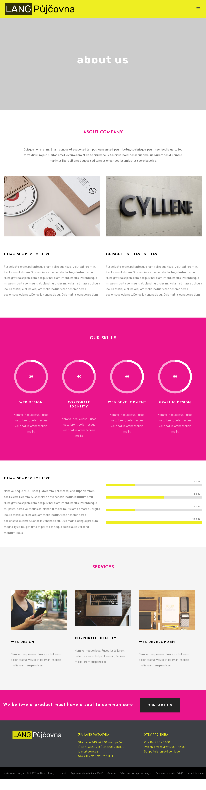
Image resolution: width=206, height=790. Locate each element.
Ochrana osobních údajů (169, 773)
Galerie (111, 773)
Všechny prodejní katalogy (135, 773)
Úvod (63, 773)
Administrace (196, 773)
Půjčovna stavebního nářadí (87, 773)
